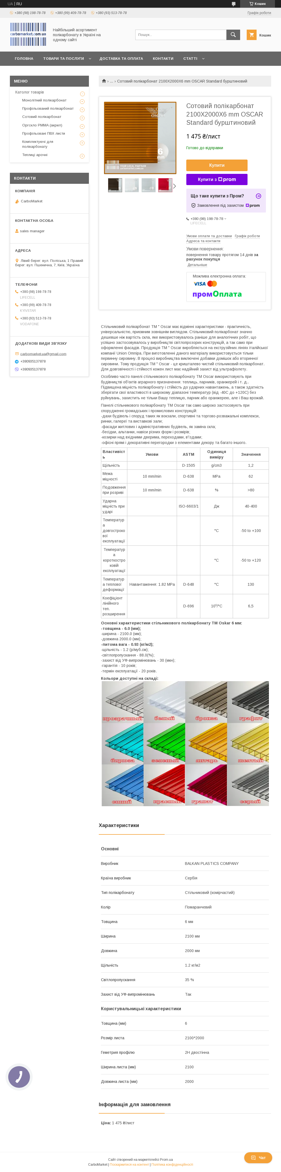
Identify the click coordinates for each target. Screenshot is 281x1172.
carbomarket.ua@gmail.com (43, 354)
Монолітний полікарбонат (44, 100)
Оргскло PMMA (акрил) (42, 125)
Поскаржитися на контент (129, 1165)
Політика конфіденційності (172, 1165)
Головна (24, 58)
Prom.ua (166, 1160)
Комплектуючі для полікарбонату (37, 144)
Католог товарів (29, 92)
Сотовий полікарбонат (41, 117)
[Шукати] (233, 35)
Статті (190, 58)
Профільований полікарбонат (48, 108)
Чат (258, 1157)
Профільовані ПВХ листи (43, 133)
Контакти (163, 58)
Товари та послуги (63, 58)
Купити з (217, 179)
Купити (217, 165)
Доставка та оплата (121, 58)
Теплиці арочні (34, 155)
